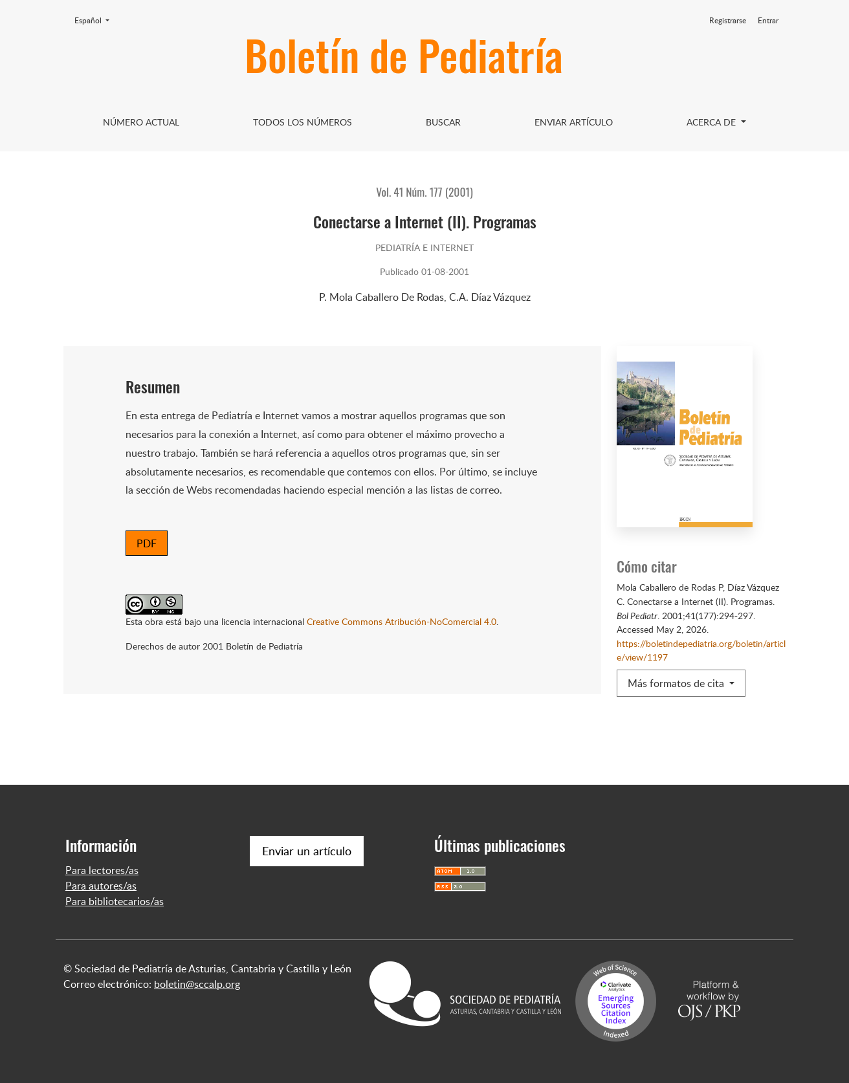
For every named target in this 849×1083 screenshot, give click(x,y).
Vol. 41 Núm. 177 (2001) (424, 191)
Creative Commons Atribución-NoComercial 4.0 (401, 621)
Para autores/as (101, 886)
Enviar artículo (574, 122)
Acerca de (712, 122)
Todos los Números (302, 122)
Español (96, 20)
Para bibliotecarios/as (114, 901)
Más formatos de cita (677, 683)
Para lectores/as (101, 870)
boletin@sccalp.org (197, 984)
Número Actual (141, 122)
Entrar (768, 20)
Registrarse (727, 20)
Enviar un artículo (306, 851)
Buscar (443, 122)
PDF (147, 543)
